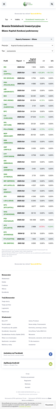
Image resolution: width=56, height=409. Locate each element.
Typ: (28, 51)
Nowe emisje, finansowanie (37, 324)
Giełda (4, 282)
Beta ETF (5, 321)
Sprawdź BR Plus (36, 13)
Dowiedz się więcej (25, 406)
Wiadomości (5, 278)
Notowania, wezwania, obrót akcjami (40, 338)
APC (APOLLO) (9, 185)
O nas (27, 374)
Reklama (27, 384)
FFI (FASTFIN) (9, 239)
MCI (5, 96)
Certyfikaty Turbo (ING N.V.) (37, 331)
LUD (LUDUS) (9, 201)
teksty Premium (34, 321)
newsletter (32, 344)
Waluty (4, 289)
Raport (19, 61)
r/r (44, 61)
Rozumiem (49, 405)
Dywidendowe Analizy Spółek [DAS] (13, 334)
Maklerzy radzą (7, 344)
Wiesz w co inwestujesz (9, 338)
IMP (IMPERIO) (9, 181)
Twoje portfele (6, 305)
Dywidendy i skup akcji (9, 331)
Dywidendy (5, 292)
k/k (52, 61)
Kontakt (27, 387)
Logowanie (5, 308)
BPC (5, 111)
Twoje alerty (6, 301)
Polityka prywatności (27, 377)
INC (5, 67)
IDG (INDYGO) (9, 243)
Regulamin (27, 380)
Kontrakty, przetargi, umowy (38, 327)
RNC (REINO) (9, 100)
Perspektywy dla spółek (9, 327)
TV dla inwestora (34, 341)
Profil (6, 61)
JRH (5, 196)
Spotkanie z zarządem (9, 341)
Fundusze (5, 285)
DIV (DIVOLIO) (9, 78)
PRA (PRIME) (8, 129)
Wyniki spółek (6, 324)
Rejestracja (5, 311)
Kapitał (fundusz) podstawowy (31, 61)
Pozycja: (28, 45)
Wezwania (32, 334)
